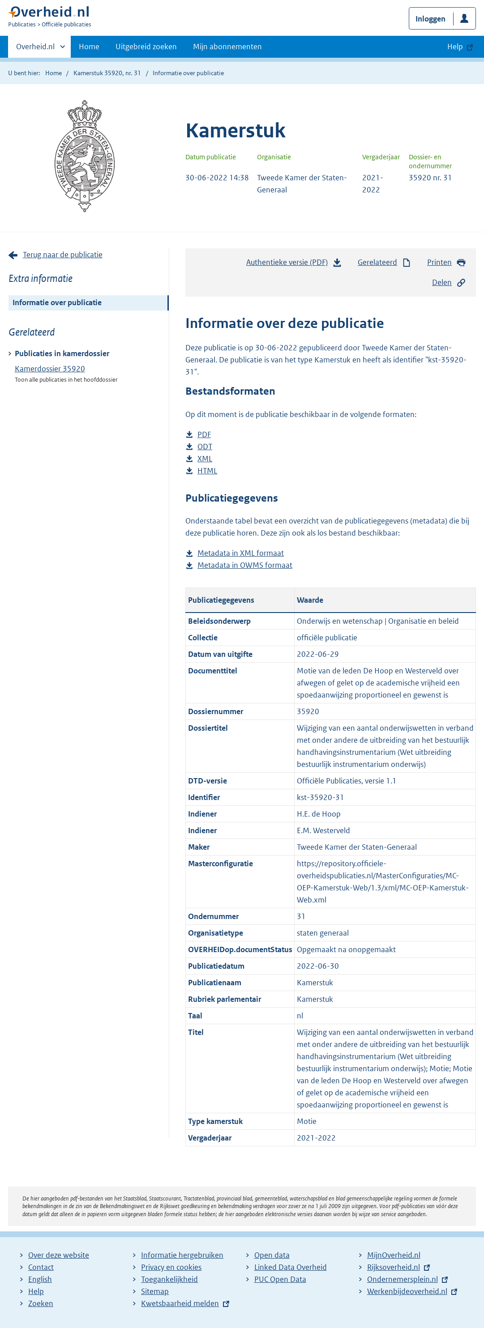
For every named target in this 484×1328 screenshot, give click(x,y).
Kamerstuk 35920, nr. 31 (107, 73)
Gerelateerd (384, 262)
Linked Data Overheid (290, 1267)
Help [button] (455, 46)
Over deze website (58, 1255)
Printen (446, 262)
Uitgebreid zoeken (146, 46)
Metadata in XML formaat (240, 553)
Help (36, 1291)
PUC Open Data (280, 1279)
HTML (207, 471)
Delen (449, 282)
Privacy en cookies (171, 1267)
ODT (204, 447)
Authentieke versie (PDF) (294, 264)
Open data (272, 1255)
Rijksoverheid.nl (393, 1267)
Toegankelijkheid (169, 1279)
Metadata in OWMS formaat (244, 565)
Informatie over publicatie (57, 302)
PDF (204, 435)
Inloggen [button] (430, 19)
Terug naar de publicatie (63, 255)
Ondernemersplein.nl (402, 1279)
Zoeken (40, 1303)
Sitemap (155, 1291)
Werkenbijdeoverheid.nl (407, 1291)
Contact (41, 1267)
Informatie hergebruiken (182, 1255)
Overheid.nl (35, 49)
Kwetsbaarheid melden (180, 1303)
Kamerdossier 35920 (50, 369)
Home (89, 46)
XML (204, 459)
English (40, 1279)
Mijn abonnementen (227, 46)
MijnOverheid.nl (393, 1255)
